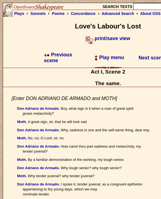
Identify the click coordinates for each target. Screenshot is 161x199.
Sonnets (38, 13)
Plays (19, 13)
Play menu (109, 57)
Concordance (83, 13)
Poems (58, 13)
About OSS (150, 13)
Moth (21, 122)
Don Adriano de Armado (38, 108)
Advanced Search (118, 13)
